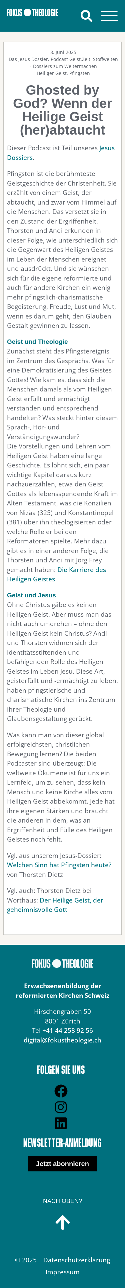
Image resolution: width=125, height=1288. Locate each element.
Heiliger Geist (52, 73)
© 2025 (26, 1260)
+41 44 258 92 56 (67, 1030)
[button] (86, 16)
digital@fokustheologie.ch (62, 1040)
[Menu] (109, 16)
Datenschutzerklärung (76, 1260)
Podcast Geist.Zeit (70, 59)
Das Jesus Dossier (28, 59)
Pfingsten (79, 73)
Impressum (63, 1272)
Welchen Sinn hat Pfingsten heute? (59, 865)
